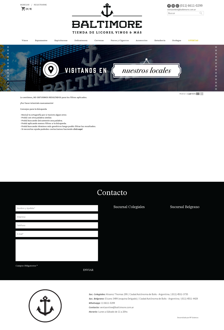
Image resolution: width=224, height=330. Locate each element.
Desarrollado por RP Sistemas (187, 317)
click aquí (77, 129)
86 (194, 94)
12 (187, 94)
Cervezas (99, 41)
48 (192, 94)
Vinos (25, 41)
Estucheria (159, 41)
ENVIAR (88, 270)
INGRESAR (24, 4)
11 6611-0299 (108, 302)
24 (190, 94)
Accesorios (141, 41)
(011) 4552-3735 (179, 294)
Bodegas (176, 41)
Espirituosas (61, 41)
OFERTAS (193, 41)
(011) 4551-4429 (189, 298)
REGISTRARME (40, 4)
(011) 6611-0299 (189, 5)
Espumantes (41, 41)
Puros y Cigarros (120, 41)
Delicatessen (81, 41)
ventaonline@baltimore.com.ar (181, 9)
